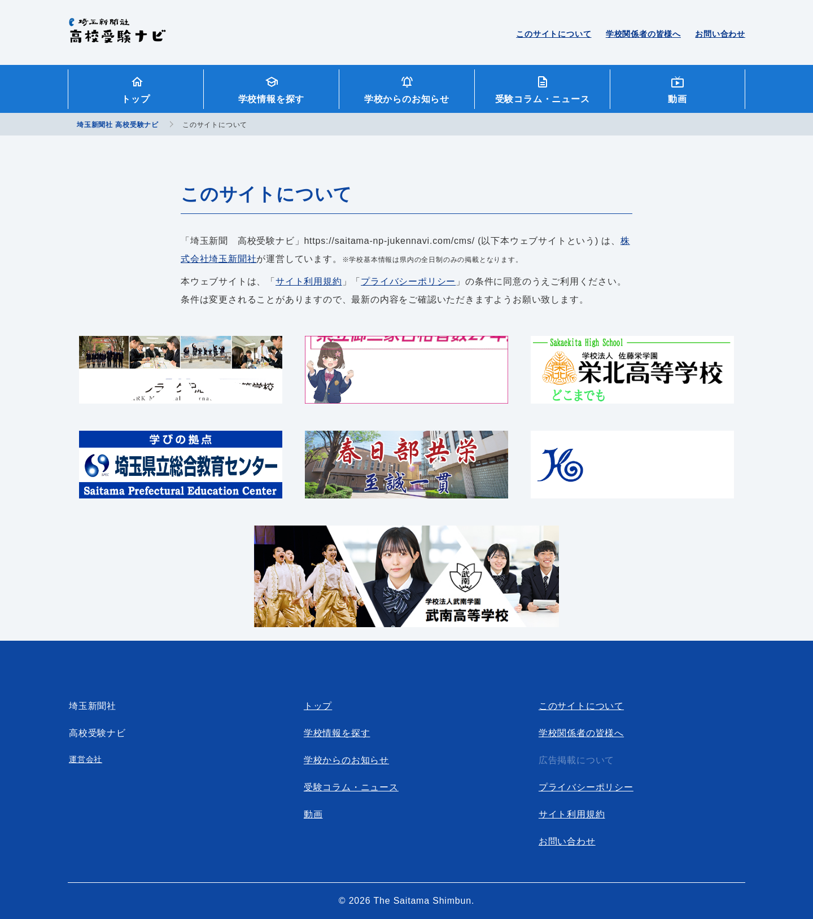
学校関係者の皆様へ (643, 33)
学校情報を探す (271, 99)
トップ (135, 99)
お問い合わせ (720, 33)
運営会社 (85, 759)
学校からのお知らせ (406, 99)
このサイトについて (553, 33)
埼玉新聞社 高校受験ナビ (117, 36)
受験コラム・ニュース (542, 99)
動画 (677, 99)
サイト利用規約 (309, 281)
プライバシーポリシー (408, 281)
